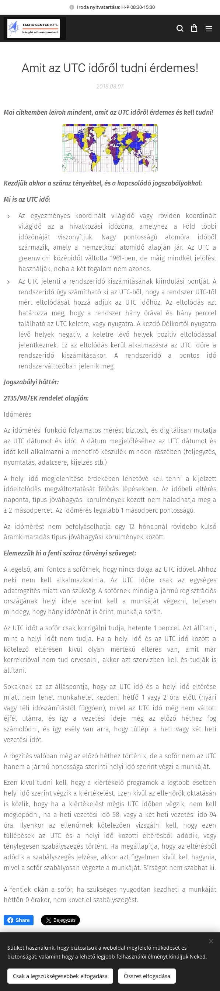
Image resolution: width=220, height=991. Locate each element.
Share (18, 920)
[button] (179, 28)
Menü (209, 28)
